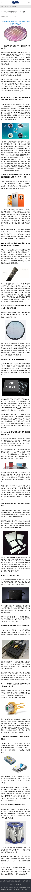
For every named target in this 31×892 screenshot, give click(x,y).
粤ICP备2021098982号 (7, 889)
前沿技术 (14, 6)
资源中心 (7, 6)
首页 (2, 6)
